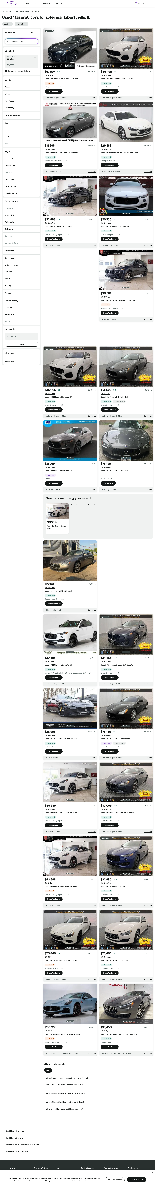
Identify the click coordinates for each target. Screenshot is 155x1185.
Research (46, 3)
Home (4, 11)
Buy (27, 3)
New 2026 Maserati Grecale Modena (56, 527)
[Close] (152, 1172)
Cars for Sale (13, 11)
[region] (77, 1177)
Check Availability (54, 91)
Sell (36, 3)
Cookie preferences (115, 1180)
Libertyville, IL (25, 11)
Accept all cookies (136, 1180)
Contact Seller (108, 483)
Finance (59, 3)
